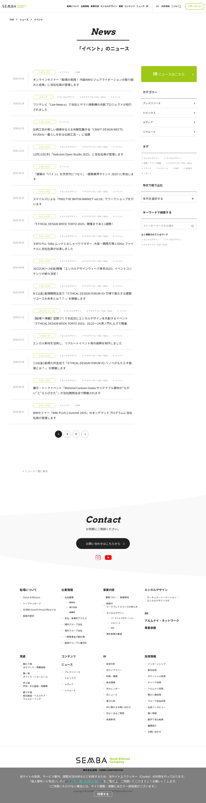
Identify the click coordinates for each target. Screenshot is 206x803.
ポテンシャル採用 (157, 676)
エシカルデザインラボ (158, 600)
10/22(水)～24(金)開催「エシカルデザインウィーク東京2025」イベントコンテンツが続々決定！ (82, 271)
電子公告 (110, 700)
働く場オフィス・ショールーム (35, 675)
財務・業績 (111, 676)
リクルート (44, 335)
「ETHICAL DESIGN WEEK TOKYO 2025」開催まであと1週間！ (73, 224)
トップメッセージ (32, 603)
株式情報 (110, 682)
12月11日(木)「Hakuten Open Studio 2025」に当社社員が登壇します (78, 154)
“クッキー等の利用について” (84, 781)
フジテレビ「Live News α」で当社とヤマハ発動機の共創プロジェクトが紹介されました (82, 107)
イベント (65, 72)
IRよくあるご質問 (115, 713)
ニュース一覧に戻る (36, 471)
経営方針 (110, 663)
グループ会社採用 (156, 700)
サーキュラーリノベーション (161, 597)
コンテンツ (129, 6)
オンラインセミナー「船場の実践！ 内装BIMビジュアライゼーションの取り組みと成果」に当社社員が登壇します (83, 82)
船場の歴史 (28, 615)
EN (175, 6)
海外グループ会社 (73, 630)
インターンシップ (156, 663)
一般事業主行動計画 (75, 636)
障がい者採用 (154, 694)
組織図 (72, 612)
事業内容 (95, 6)
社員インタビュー (157, 707)
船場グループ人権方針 (76, 642)
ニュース (140, 6)
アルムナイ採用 (155, 688)
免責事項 (110, 719)
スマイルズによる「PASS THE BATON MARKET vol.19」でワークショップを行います (83, 201)
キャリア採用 (154, 682)
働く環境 (152, 713)
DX (157, 6)
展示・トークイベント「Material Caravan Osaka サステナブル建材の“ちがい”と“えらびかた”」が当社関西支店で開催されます (81, 390)
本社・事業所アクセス (76, 618)
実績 (121, 6)
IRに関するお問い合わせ (118, 707)
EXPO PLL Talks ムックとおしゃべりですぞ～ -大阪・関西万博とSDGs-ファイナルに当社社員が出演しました (83, 246)
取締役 (72, 602)
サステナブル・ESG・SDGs (93, 97)
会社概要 (69, 597)
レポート (147, 173)
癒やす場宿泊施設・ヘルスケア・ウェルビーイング (35, 695)
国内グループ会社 (73, 624)
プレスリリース (46, 311)
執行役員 (73, 607)
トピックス (44, 72)
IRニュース (111, 694)
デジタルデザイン (174, 158)
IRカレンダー (113, 688)
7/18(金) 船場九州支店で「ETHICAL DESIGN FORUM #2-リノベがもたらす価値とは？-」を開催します (82, 365)
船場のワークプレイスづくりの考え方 (122, 605)
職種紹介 (152, 725)
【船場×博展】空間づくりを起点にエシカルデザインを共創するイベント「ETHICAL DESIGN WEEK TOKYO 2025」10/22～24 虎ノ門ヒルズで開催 (80, 320)
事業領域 (124, 597)
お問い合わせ (194, 6)
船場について (73, 6)
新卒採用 (152, 670)
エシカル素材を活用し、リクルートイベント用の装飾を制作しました (77, 343)
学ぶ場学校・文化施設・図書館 (35, 684)
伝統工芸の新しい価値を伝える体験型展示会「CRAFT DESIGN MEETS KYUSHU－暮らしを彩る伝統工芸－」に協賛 (78, 131)
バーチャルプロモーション (122, 618)
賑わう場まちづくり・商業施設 (34, 665)
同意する (103, 794)
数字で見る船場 (155, 719)
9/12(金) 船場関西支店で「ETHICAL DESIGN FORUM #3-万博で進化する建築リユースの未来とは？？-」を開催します (82, 295)
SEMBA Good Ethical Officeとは (39, 609)
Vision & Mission (31, 597)
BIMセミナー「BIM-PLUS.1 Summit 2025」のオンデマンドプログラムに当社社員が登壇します (82, 415)
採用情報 (165, 6)
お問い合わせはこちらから (103, 543)
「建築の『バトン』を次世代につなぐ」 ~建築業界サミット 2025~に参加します (83, 176)
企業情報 (85, 6)
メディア (43, 97)
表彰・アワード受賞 (152, 163)
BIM (78, 72)
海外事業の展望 (114, 633)
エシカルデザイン (109, 6)
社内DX (189, 168)
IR (147, 6)
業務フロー (111, 597)
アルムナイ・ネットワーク (162, 620)
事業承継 (150, 628)
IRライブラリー (114, 670)
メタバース (163, 168)
